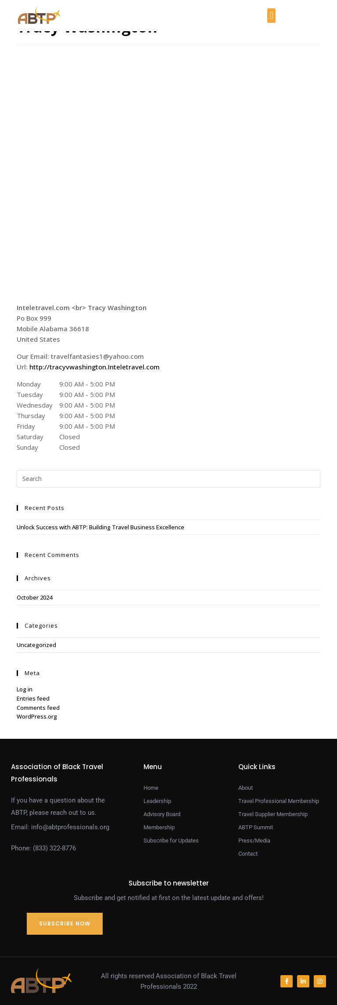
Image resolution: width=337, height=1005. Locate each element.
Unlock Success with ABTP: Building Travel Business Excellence (100, 527)
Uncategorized (36, 645)
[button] (271, 15)
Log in (24, 689)
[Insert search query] (168, 479)
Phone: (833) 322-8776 (43, 848)
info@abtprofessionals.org (70, 827)
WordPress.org (37, 716)
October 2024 (34, 597)
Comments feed (38, 708)
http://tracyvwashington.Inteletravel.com (94, 366)
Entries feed (33, 698)
